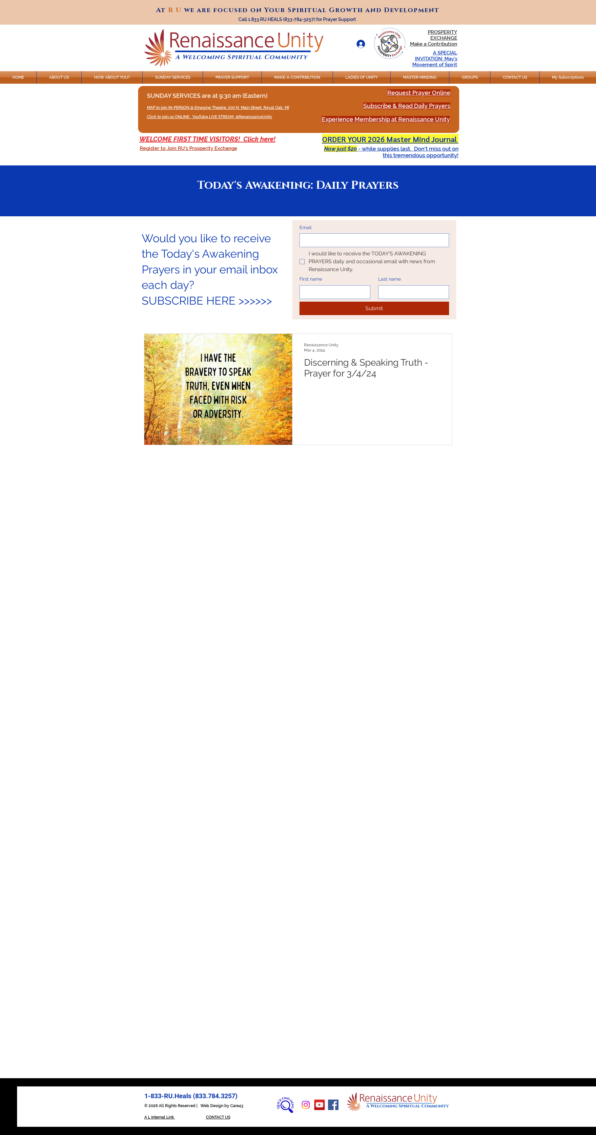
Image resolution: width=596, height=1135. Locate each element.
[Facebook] (333, 1105)
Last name (389, 279)
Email (305, 227)
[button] (188, 148)
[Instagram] (305, 1105)
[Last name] (412, 292)
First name (310, 279)
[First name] (333, 292)
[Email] (372, 240)
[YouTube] (319, 1105)
